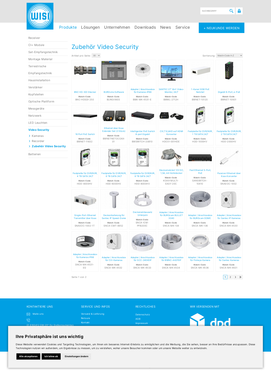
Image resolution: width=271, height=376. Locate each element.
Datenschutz (143, 314)
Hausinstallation (39, 80)
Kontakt (85, 322)
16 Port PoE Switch (85, 134)
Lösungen (90, 27)
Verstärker (35, 87)
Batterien (34, 154)
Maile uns (38, 313)
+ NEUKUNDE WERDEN (222, 28)
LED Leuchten (37, 122)
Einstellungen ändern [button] (76, 356)
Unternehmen (117, 27)
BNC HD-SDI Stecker (85, 92)
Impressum (142, 323)
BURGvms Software (114, 92)
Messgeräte (36, 108)
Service (182, 27)
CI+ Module (36, 45)
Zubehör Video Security (49, 146)
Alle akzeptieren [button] (28, 356)
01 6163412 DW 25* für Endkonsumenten (50, 325)
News (165, 27)
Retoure (85, 318)
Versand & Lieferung (92, 313)
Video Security (38, 129)
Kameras (38, 136)
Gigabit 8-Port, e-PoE (229, 92)
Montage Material (40, 59)
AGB (138, 318)
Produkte (68, 27)
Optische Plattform (41, 101)
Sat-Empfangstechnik (43, 52)
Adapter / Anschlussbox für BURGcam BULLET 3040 (171, 215)
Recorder (38, 141)
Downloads (145, 27)
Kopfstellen (36, 94)
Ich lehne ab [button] (51, 356)
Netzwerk (34, 115)
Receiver (34, 38)
